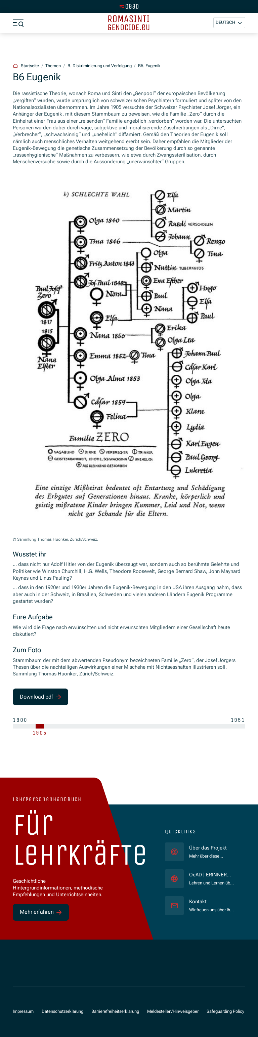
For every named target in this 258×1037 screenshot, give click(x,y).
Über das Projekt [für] (208, 848)
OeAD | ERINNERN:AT (211, 875)
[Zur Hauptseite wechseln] (129, 6)
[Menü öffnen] (18, 22)
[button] (229, 22)
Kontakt (198, 902)
